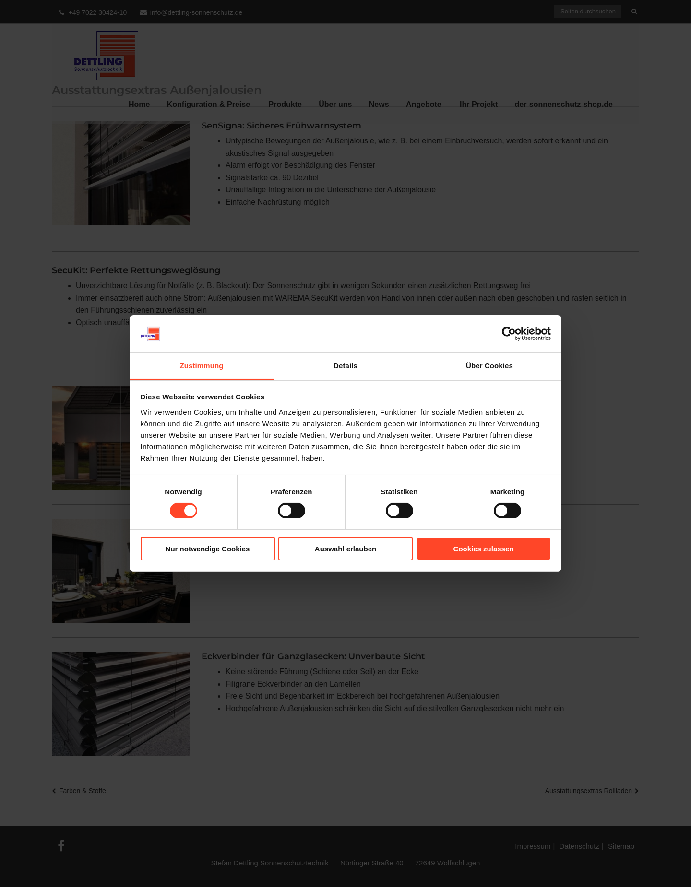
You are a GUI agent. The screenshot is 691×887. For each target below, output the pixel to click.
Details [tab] (345, 366)
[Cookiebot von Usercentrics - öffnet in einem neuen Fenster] (509, 334)
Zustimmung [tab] (202, 366)
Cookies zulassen (483, 549)
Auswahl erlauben (345, 549)
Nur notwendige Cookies (208, 549)
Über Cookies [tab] (489, 366)
